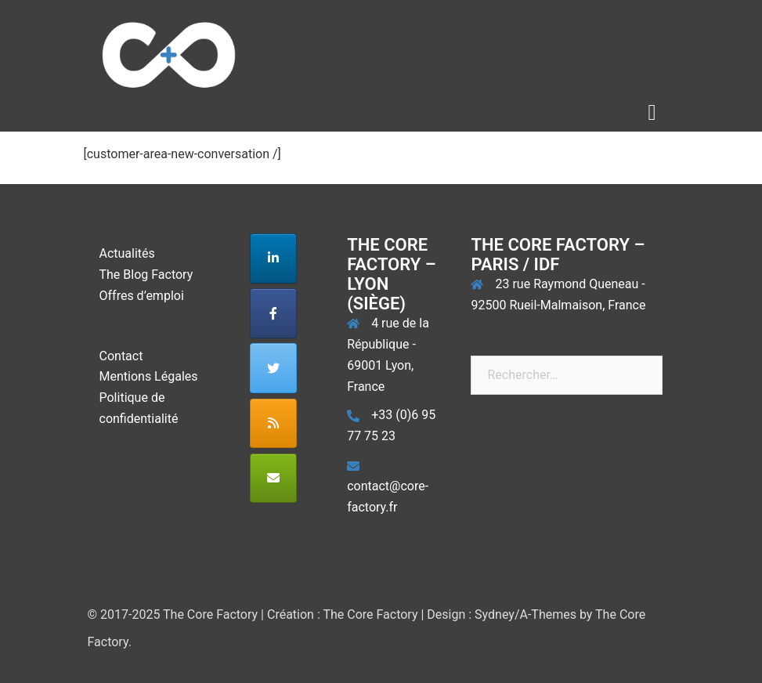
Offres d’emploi (141, 295)
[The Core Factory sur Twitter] (274, 368)
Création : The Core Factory (342, 614)
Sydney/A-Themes (525, 614)
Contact (121, 356)
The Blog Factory (146, 274)
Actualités (127, 253)
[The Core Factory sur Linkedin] (274, 258)
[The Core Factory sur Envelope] (274, 479)
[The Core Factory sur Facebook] (274, 313)
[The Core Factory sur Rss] (274, 424)
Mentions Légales (148, 376)
